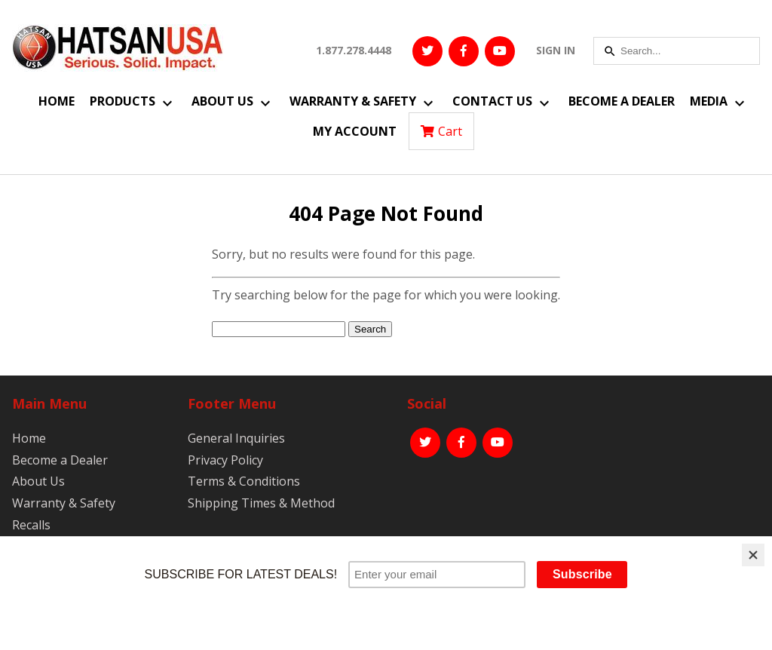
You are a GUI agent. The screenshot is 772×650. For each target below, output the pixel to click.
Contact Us (492, 101)
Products (122, 101)
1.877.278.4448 (353, 50)
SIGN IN (555, 50)
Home (56, 101)
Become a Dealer (621, 101)
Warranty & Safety (353, 101)
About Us (222, 101)
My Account (355, 131)
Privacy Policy (225, 460)
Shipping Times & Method (261, 503)
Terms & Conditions (244, 481)
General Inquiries (236, 438)
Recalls (31, 525)
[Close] (753, 555)
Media (709, 101)
